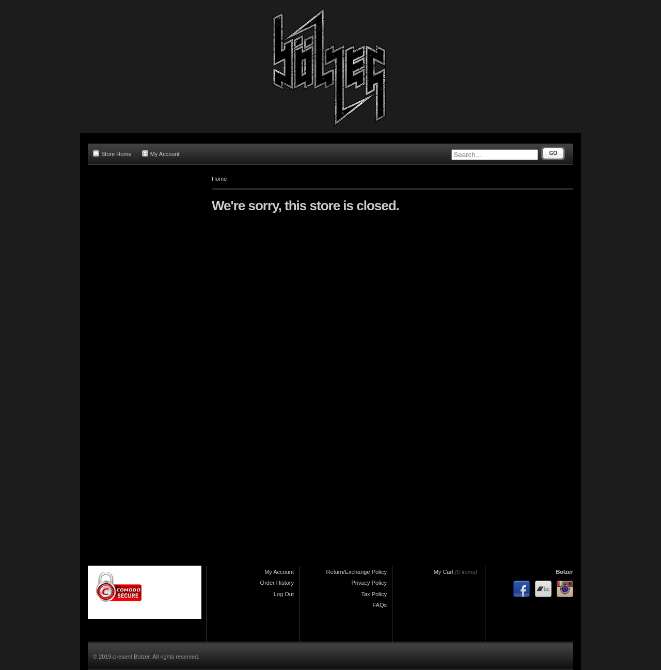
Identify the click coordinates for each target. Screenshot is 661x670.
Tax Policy (374, 594)
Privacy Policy (369, 583)
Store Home (112, 153)
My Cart (444, 572)
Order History (277, 583)
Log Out (284, 594)
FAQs (379, 605)
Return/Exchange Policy (356, 572)
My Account (161, 153)
